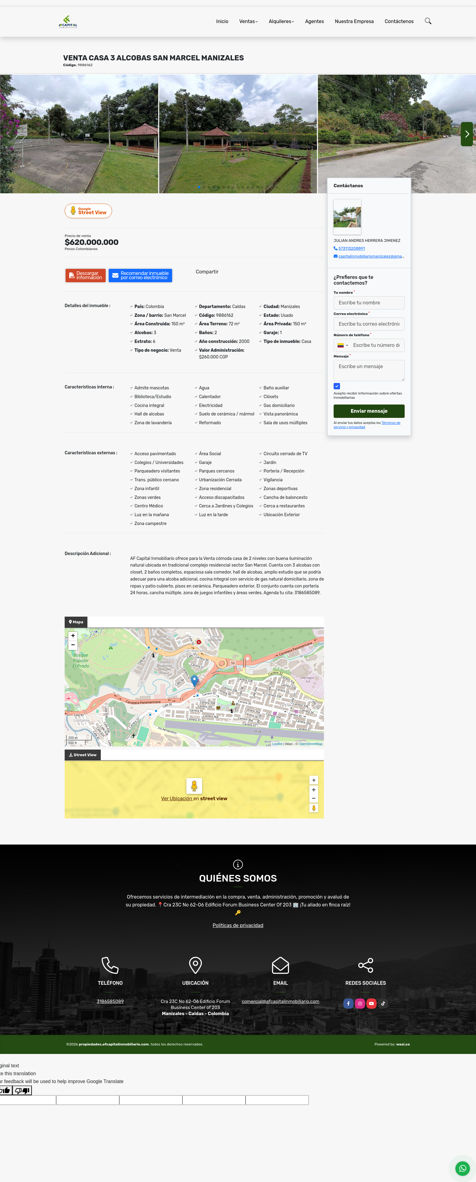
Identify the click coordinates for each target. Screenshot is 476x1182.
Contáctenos (399, 21)
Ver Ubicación (177, 798)
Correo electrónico (352, 313)
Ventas (247, 21)
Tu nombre (344, 292)
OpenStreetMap (310, 744)
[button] (199, 187)
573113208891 (351, 248)
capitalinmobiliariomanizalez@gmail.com (375, 256)
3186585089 (110, 1001)
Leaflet (277, 744)
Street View (88, 210)
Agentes (314, 21)
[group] (79, 134)
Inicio (222, 21)
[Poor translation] (22, 1090)
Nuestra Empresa (354, 21)
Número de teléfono (352, 335)
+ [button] (73, 636)
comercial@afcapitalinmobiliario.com (280, 1001)
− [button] (73, 645)
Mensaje (342, 356)
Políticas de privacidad (238, 925)
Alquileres (280, 21)
